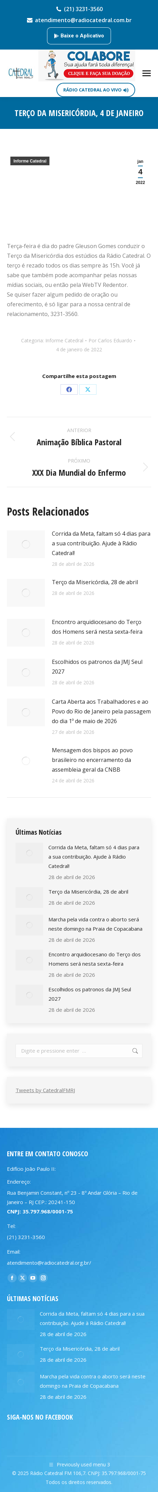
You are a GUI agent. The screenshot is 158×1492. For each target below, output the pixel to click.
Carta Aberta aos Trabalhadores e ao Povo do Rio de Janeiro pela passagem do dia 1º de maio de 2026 (101, 711)
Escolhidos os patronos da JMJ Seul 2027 (97, 666)
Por (110, 340)
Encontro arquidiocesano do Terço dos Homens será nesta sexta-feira (97, 626)
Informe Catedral (29, 161)
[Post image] (26, 544)
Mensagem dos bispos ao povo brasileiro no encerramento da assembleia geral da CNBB (92, 759)
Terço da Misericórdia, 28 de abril (95, 582)
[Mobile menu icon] (146, 73)
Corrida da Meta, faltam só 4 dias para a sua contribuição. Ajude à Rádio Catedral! (101, 543)
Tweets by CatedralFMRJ (45, 1090)
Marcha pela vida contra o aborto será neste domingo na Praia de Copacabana (95, 924)
